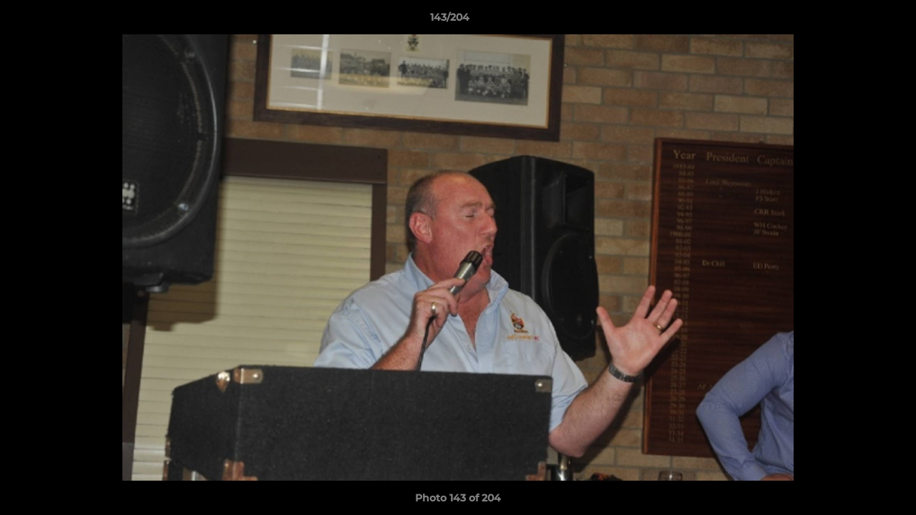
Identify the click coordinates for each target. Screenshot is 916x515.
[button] (855, 20)
